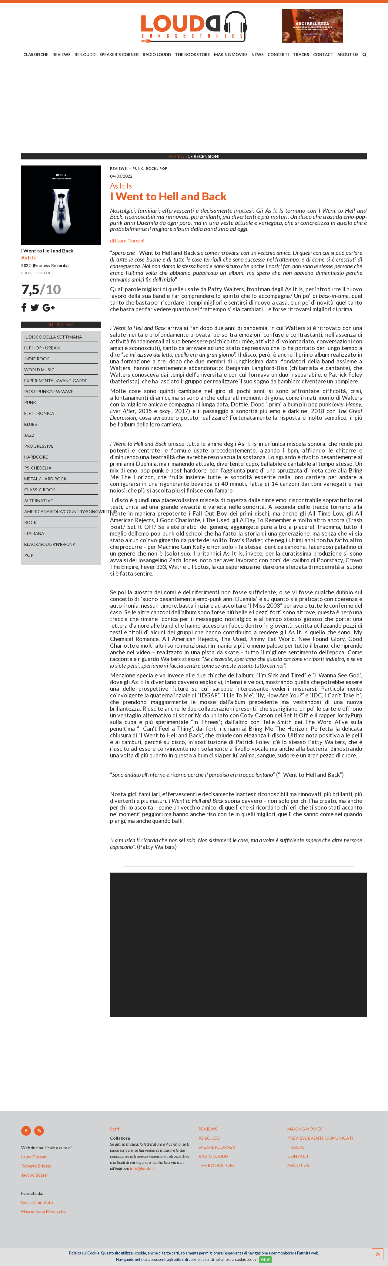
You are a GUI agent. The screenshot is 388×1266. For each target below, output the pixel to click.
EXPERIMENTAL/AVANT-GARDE (55, 380)
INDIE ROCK (36, 358)
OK (265, 1259)
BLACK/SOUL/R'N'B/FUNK (49, 544)
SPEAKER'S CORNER (119, 54)
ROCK (30, 522)
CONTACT (323, 54)
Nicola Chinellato (37, 1202)
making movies (305, 1128)
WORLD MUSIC (39, 369)
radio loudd (213, 1156)
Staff (114, 1128)
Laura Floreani (129, 240)
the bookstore (217, 1165)
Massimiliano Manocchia (43, 1211)
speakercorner (217, 1147)
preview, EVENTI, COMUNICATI (320, 1138)
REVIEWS (61, 54)
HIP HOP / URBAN (42, 347)
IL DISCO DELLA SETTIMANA (53, 336)
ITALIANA (34, 533)
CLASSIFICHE (35, 54)
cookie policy (245, 1259)
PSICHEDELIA (38, 467)
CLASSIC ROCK (39, 489)
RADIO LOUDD (157, 54)
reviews (208, 1128)
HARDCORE (36, 456)
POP (28, 555)
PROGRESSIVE (39, 446)
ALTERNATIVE (38, 500)
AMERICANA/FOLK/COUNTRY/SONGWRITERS (61, 511)
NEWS (258, 54)
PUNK (30, 402)
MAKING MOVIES (231, 54)
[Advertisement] (194, 106)
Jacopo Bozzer (34, 1174)
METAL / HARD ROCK (45, 478)
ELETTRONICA (39, 413)
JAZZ (29, 435)
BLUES (30, 424)
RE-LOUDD (85, 54)
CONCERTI (278, 54)
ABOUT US (348, 54)
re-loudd (209, 1138)
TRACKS (301, 54)
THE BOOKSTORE (192, 54)
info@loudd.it (142, 1168)
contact (298, 1156)
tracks (296, 1147)
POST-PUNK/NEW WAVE (48, 391)
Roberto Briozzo (36, 1165)
